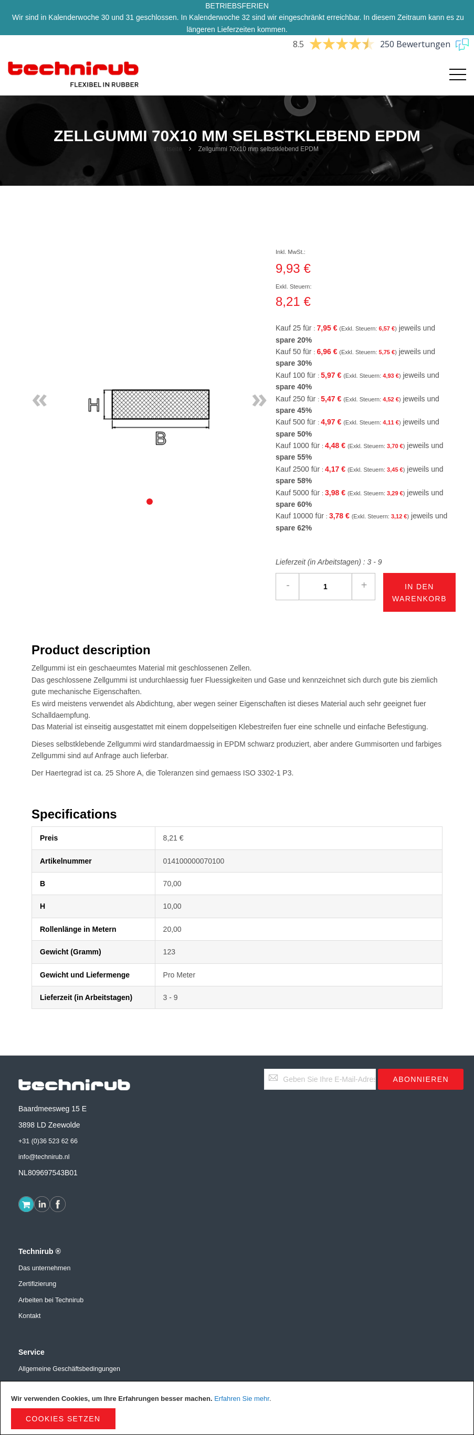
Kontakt (29, 1316)
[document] (237, 1408)
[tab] (149, 501)
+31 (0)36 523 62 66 (48, 1141)
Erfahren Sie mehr (241, 1398)
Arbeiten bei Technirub (50, 1300)
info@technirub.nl (43, 1157)
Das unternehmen (44, 1268)
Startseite (168, 149)
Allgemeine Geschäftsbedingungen (69, 1369)
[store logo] (73, 74)
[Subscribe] (421, 1079)
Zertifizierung (37, 1284)
